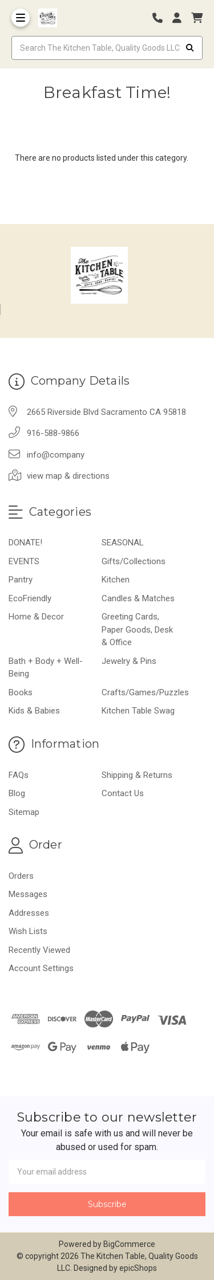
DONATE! (25, 542)
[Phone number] (161, 18)
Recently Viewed (39, 950)
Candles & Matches (138, 598)
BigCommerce (129, 1244)
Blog (17, 793)
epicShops (138, 1268)
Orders (21, 876)
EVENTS (24, 561)
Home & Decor (36, 617)
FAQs (19, 775)
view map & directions (68, 476)
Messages (28, 894)
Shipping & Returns (137, 775)
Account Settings (41, 968)
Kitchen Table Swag (138, 711)
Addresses (29, 913)
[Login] (180, 18)
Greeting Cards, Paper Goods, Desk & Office (137, 629)
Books (21, 692)
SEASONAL (123, 542)
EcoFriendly (30, 598)
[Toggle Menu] (20, 18)
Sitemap (24, 812)
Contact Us (123, 793)
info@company (55, 455)
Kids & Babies (34, 711)
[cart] (197, 18)
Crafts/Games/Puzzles (145, 692)
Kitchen (116, 579)
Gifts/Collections (133, 561)
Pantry (21, 579)
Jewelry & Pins (129, 661)
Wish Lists (28, 931)
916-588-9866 (53, 433)
